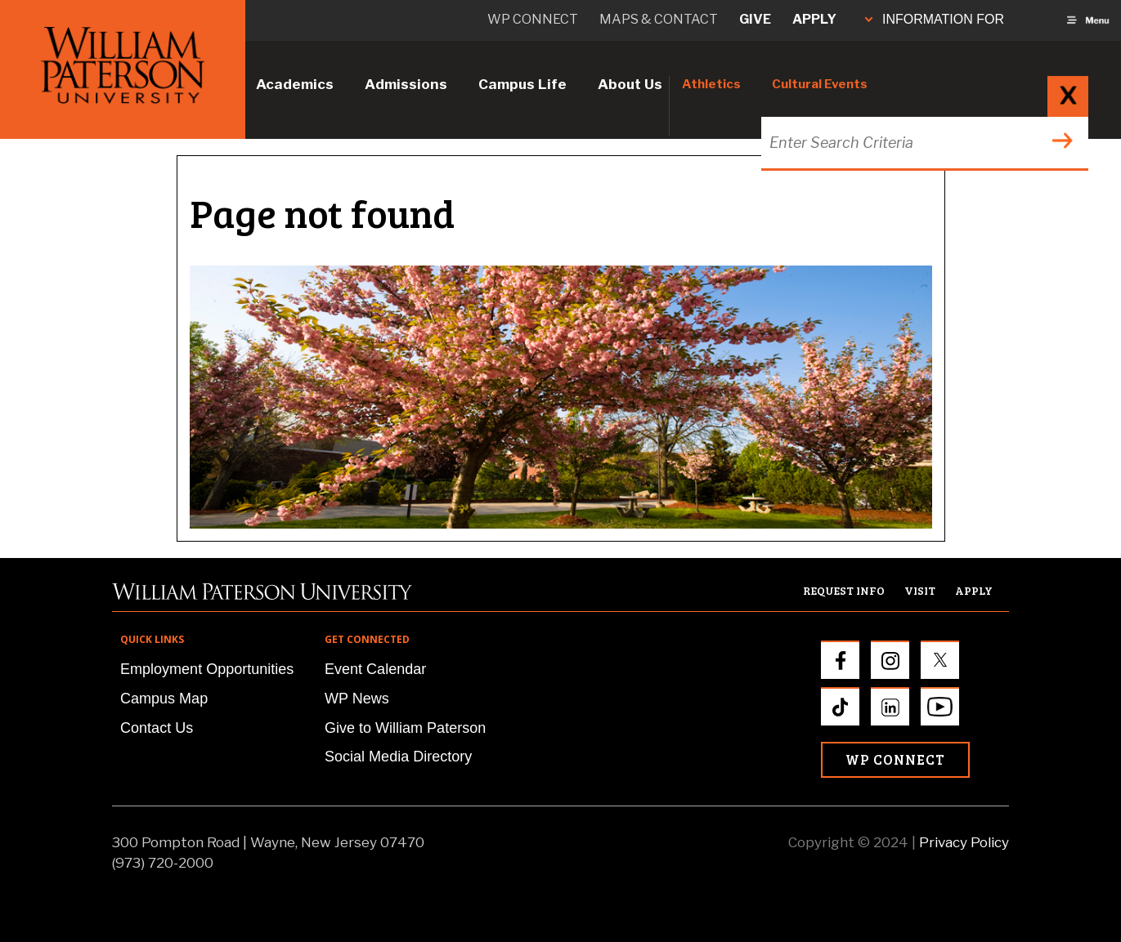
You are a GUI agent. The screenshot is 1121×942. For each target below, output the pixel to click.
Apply (814, 19)
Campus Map (164, 698)
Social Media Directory (398, 756)
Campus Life (522, 84)
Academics (295, 84)
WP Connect (895, 759)
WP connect (532, 19)
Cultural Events (820, 84)
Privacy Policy (964, 842)
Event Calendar (375, 669)
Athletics (711, 84)
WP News (357, 698)
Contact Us (156, 728)
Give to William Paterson (405, 728)
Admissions (406, 84)
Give (755, 19)
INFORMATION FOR (934, 19)
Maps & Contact (658, 19)
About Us (630, 84)
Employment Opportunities (207, 669)
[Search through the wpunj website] (922, 142)
